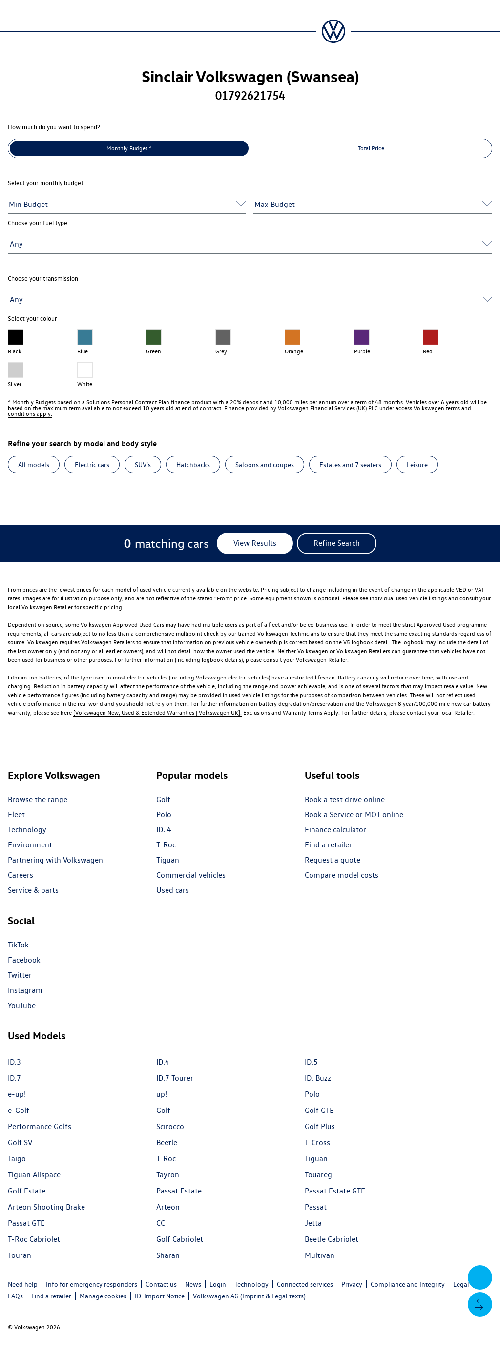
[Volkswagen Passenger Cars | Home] (333, 31)
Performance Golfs (39, 1126)
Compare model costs (341, 875)
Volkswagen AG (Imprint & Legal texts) (249, 1296)
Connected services (305, 1284)
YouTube (22, 1005)
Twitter (20, 975)
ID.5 (311, 1062)
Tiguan (167, 859)
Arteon (168, 1207)
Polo (163, 814)
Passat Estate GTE (335, 1190)
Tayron (167, 1174)
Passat (316, 1207)
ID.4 (162, 1062)
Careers (20, 875)
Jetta (313, 1223)
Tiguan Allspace (34, 1174)
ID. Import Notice (160, 1296)
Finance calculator (335, 829)
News (193, 1284)
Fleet (16, 814)
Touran (19, 1255)
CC (160, 1223)
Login (217, 1284)
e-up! (17, 1094)
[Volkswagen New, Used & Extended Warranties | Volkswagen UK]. (157, 712)
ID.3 (14, 1062)
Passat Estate (179, 1190)
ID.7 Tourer (174, 1078)
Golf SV (20, 1142)
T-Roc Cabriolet (34, 1239)
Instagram (25, 990)
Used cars (172, 890)
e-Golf (18, 1110)
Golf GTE (319, 1110)
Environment (30, 844)
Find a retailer (328, 844)
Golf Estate (26, 1190)
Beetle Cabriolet (331, 1239)
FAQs (15, 1296)
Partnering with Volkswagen (55, 859)
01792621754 (250, 95)
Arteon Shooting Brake (46, 1207)
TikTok (18, 944)
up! (161, 1094)
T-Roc (166, 844)
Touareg (318, 1174)
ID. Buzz (318, 1078)
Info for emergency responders (91, 1284)
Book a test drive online (345, 799)
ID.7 (14, 1078)
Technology (27, 829)
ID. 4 (163, 829)
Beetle (166, 1142)
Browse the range (37, 799)
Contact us (161, 1284)
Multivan (319, 1255)
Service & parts (33, 890)
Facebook (24, 960)
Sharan (168, 1255)
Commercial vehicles (191, 875)
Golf (163, 799)
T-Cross (317, 1142)
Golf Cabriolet (179, 1239)
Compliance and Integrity (408, 1284)
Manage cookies (103, 1296)
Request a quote (332, 859)
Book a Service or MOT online (354, 814)
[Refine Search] (336, 543)
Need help (23, 1284)
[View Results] (255, 543)
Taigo (17, 1158)
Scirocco (170, 1126)
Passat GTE (26, 1223)
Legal (461, 1284)
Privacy (351, 1284)
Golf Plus (320, 1126)
